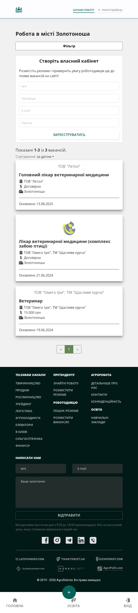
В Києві (21, 432)
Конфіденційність (106, 401)
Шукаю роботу (83, 10)
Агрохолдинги (28, 418)
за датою (44, 156)
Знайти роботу (66, 383)
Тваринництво (28, 383)
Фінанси (23, 446)
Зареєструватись (69, 134)
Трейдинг (24, 404)
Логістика (24, 411)
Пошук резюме (66, 411)
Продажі (22, 390)
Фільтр (69, 46)
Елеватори (24, 425)
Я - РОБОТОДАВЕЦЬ (110, 10)
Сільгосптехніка (29, 439)
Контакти (99, 395)
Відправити (69, 515)
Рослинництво (28, 397)
